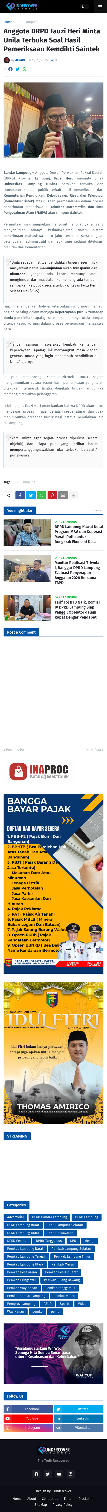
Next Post (93, 750)
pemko (37, 1312)
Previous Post (16, 750)
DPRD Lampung (26, 22)
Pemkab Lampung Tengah (26, 1257)
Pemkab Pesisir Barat (61, 1272)
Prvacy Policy (63, 1505)
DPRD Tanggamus (49, 1241)
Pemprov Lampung (21, 1304)
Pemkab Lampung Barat (25, 1249)
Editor (68, 1499)
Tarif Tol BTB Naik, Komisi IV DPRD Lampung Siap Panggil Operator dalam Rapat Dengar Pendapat (77, 609)
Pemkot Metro (64, 1296)
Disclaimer (86, 1499)
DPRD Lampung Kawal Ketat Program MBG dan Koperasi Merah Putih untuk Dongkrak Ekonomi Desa (79, 534)
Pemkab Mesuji (63, 1264)
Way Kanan (15, 1312)
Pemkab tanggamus (60, 1288)
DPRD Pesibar (17, 1241)
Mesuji (89, 1241)
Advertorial (15, 1217)
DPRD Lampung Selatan (65, 1225)
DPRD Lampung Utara (23, 1233)
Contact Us (50, 1499)
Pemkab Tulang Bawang (62, 1280)
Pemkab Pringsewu (21, 1280)
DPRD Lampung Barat (23, 1225)
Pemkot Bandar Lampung (26, 1296)
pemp (55, 1312)
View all (98, 510)
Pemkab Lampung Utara (25, 1264)
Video (82, 1304)
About (31, 1499)
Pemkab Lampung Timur (72, 1257)
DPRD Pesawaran (60, 1233)
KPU (73, 1241)
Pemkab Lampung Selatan (71, 1249)
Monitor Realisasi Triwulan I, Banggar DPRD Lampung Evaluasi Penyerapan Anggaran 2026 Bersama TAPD (78, 572)
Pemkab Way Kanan (22, 1288)
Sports (65, 1304)
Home (8, 22)
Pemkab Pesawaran (22, 1272)
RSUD (48, 1304)
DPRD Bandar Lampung (49, 1217)
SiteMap (40, 1505)
